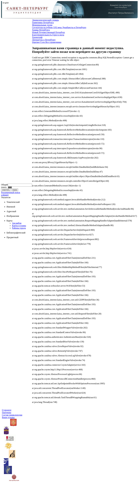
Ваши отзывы (8, 417)
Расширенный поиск (10, 192)
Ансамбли (16, 223)
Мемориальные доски (42, 25)
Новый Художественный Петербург (48, 32)
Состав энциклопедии (12, 415)
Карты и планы (19, 225)
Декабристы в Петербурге (74, 27)
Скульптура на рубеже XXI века (47, 27)
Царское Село (38, 42)
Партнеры (6, 412)
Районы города (19, 228)
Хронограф (37, 37)
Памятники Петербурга (43, 22)
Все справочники (53, 42)
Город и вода (58, 35)
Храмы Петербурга (41, 30)
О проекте (6, 410)
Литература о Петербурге (44, 40)
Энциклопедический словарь (45, 20)
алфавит (5, 195)
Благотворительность (42, 35)
